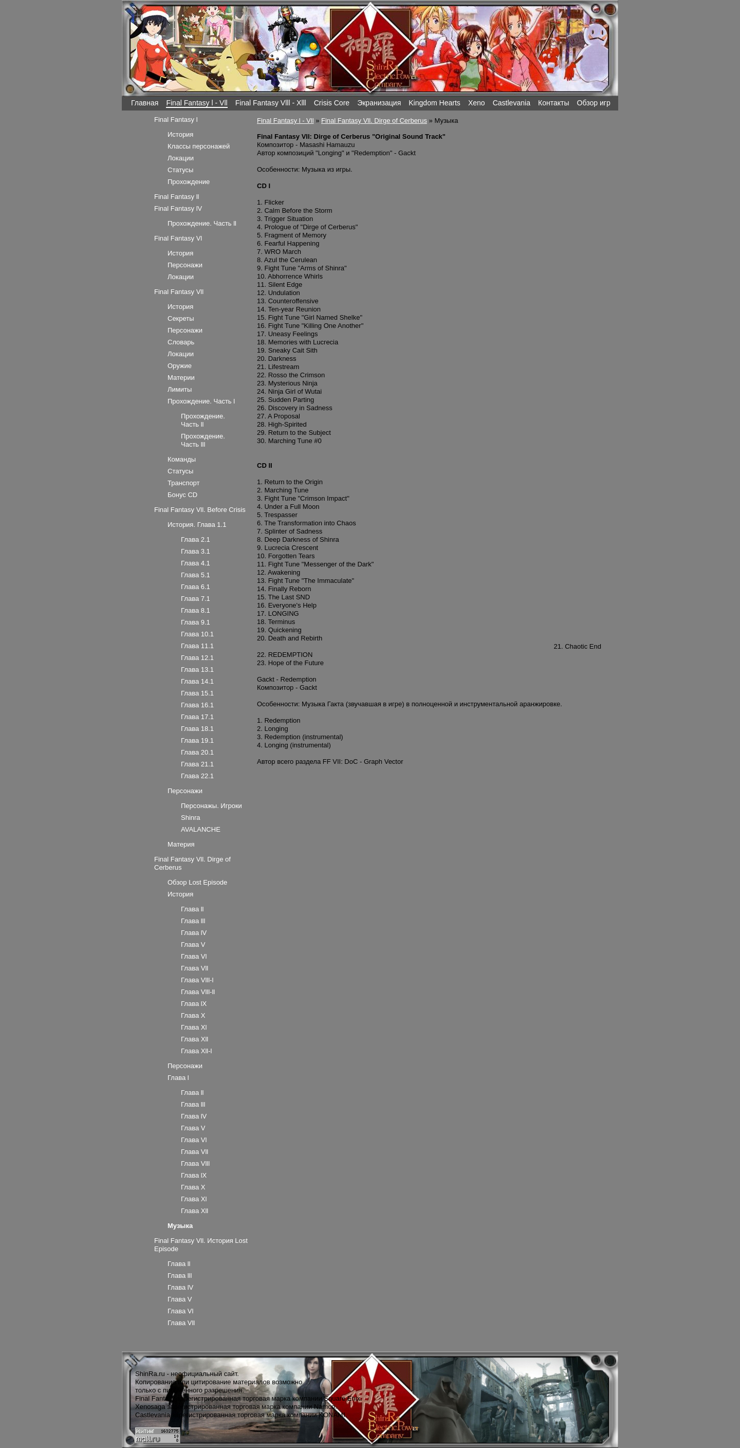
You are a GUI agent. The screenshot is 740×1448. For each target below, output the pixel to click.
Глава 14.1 (197, 681)
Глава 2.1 (195, 539)
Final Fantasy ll (176, 196)
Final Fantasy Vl (178, 238)
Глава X (193, 1015)
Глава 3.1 (195, 551)
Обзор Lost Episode (197, 882)
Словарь (181, 342)
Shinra (190, 817)
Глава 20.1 (197, 752)
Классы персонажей (199, 146)
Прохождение (189, 182)
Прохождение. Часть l (201, 401)
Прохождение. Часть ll (202, 223)
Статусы (180, 170)
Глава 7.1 (195, 598)
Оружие (180, 366)
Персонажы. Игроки (211, 806)
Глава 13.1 (197, 669)
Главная (144, 103)
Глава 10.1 (197, 634)
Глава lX (194, 1003)
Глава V (193, 944)
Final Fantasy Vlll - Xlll (270, 103)
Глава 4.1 (195, 563)
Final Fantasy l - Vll (196, 103)
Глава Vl (194, 956)
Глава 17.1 (197, 717)
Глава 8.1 (195, 610)
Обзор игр (593, 103)
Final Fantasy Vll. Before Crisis (200, 510)
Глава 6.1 (195, 587)
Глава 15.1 (197, 693)
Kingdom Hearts (434, 103)
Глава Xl (194, 1027)
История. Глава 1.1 (197, 524)
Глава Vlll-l (197, 980)
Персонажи (185, 265)
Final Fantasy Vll (178, 292)
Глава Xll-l (196, 1051)
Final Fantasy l (176, 119)
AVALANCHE (200, 829)
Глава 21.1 (197, 764)
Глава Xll (194, 1039)
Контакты (553, 103)
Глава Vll (194, 968)
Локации (181, 158)
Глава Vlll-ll (198, 992)
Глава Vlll (195, 1163)
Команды (182, 459)
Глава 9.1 (195, 622)
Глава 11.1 (197, 646)
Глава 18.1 (197, 728)
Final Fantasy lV (178, 208)
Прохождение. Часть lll (203, 440)
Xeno (476, 103)
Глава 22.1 (197, 776)
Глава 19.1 (197, 740)
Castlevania (511, 103)
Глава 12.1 (197, 658)
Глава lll (193, 921)
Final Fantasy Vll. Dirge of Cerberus (374, 120)
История (180, 134)
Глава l (178, 1078)
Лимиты (180, 389)
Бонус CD (182, 495)
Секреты (181, 318)
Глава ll (192, 909)
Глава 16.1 (197, 705)
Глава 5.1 (195, 575)
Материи (181, 377)
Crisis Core (331, 103)
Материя (181, 844)
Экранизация (379, 103)
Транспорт (184, 483)
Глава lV (194, 933)
